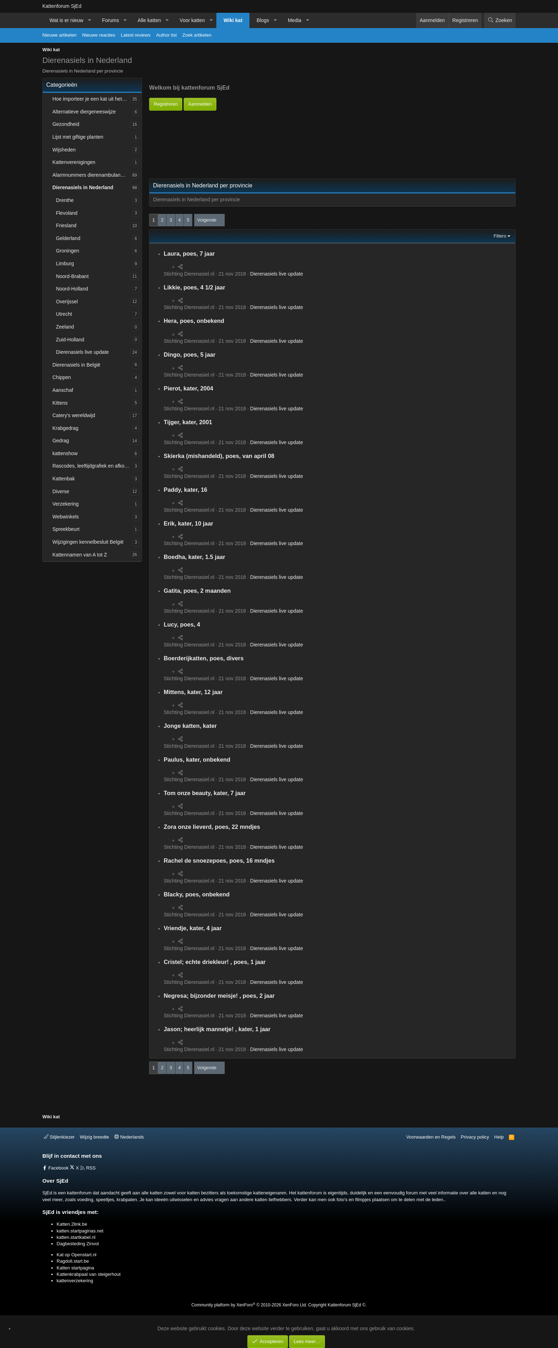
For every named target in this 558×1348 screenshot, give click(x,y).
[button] (89, 20)
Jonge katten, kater (190, 726)
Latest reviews (136, 35)
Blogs (263, 20)
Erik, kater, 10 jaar (188, 523)
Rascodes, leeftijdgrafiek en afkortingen (92, 466)
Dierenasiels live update (82, 352)
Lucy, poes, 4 (182, 624)
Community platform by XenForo (249, 1304)
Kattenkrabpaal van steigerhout (89, 1274)
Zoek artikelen (197, 35)
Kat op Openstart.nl (76, 1254)
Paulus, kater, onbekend (197, 759)
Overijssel (67, 301)
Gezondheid (65, 124)
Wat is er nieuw (66, 20)
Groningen (67, 251)
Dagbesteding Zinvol (78, 1243)
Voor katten (192, 20)
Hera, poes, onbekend (194, 321)
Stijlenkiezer (59, 1137)
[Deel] (180, 267)
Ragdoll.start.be (73, 1261)
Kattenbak (63, 478)
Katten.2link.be (72, 1224)
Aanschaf (62, 390)
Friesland (66, 225)
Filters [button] (500, 236)
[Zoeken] (500, 20)
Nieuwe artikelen (59, 35)
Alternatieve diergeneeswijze (84, 111)
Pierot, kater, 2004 (188, 388)
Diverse (60, 491)
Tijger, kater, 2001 (188, 422)
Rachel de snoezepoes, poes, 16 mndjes (219, 860)
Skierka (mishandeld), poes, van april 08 (219, 456)
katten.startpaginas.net (80, 1231)
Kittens (60, 403)
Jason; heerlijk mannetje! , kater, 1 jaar (217, 1029)
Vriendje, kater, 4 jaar (193, 928)
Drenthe (65, 200)
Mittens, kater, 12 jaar (193, 692)
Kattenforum (61, 6)
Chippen (61, 377)
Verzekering (65, 504)
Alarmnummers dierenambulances (90, 175)
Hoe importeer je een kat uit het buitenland (91, 99)
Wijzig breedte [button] (94, 1137)
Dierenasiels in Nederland (82, 187)
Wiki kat (232, 20)
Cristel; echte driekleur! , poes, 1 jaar (214, 962)
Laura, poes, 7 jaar (189, 253)
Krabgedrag (65, 428)
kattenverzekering (75, 1280)
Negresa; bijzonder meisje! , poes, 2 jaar (219, 995)
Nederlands (129, 1137)
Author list (166, 35)
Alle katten (149, 20)
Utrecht (64, 314)
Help (499, 1137)
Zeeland (65, 327)
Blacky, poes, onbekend (197, 894)
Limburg (65, 263)
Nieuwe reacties (98, 35)
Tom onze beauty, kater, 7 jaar (205, 793)
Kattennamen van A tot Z (79, 555)
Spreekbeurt (65, 529)
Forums (110, 20)
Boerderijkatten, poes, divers (204, 658)
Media (294, 20)
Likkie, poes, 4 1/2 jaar (194, 287)
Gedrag (60, 440)
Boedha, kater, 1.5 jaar (194, 557)
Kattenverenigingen (73, 162)
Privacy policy (475, 1137)
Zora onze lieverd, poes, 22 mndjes (212, 827)
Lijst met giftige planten (77, 137)
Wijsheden (63, 150)
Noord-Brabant (72, 276)
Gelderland (68, 238)
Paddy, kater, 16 (185, 489)
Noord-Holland (72, 289)
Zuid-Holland (70, 339)
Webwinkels (65, 517)
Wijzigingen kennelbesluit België (87, 542)
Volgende (206, 220)
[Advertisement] (278, 127)
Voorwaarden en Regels (431, 1137)
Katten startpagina (75, 1267)
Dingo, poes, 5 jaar (189, 354)
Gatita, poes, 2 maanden (197, 590)
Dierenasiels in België (76, 365)
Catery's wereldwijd (73, 415)
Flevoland (67, 213)
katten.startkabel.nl (76, 1237)
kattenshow (65, 453)
